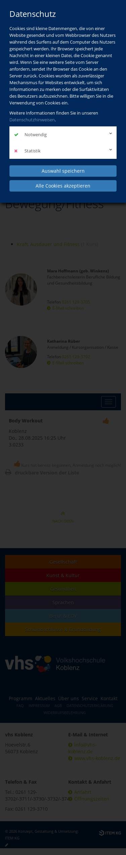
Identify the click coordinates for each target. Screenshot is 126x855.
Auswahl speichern (63, 171)
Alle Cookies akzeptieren (63, 185)
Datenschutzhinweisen (32, 120)
